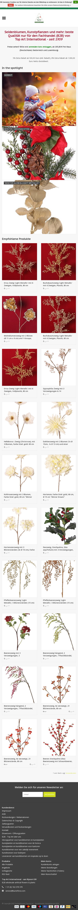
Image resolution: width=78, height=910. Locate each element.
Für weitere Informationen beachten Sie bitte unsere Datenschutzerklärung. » (43, 5)
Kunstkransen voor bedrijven (14, 853)
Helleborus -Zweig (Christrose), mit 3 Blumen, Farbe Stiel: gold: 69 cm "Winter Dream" (19, 442)
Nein (10, 5)
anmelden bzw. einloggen (40, 47)
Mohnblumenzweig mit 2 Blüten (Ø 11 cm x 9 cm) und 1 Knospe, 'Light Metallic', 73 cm (18, 337)
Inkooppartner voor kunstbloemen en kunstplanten (23, 840)
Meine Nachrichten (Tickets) (52, 871)
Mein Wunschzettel (49, 874)
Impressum (6, 811)
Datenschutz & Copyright (12, 820)
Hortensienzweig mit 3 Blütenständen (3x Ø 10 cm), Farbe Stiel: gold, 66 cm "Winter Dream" (19, 548)
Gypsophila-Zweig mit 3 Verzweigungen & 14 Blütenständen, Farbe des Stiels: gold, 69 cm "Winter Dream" (57, 389)
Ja (75, 2)
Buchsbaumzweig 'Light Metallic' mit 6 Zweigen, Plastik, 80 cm (57, 284)
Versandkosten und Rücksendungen (16, 827)
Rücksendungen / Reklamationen (15, 817)
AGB (4, 814)
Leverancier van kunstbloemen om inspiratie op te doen (25, 856)
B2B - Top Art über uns (11, 836)
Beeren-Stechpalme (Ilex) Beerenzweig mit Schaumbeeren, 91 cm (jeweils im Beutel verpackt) (58, 760)
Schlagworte (7, 871)
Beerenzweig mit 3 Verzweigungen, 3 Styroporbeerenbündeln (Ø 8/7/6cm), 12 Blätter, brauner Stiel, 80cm (19, 654)
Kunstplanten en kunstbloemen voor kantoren (21, 846)
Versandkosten (71, 773)
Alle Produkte (7, 864)
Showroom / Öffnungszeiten (13, 833)
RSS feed (5, 874)
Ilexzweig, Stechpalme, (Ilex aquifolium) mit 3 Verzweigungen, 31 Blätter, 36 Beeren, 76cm (58, 548)
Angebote (6, 867)
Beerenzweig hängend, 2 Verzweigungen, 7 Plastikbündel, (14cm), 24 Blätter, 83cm (57, 654)
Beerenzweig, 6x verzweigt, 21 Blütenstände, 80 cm (56, 707)
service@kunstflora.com (15, 891)
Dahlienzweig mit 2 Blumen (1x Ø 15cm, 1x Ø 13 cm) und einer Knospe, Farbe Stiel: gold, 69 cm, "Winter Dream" (58, 442)
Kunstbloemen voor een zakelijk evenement (20, 849)
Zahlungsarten (8, 824)
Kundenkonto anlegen (50, 864)
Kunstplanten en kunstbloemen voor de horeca (21, 843)
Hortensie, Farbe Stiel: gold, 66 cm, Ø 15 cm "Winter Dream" (58, 495)
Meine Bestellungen (49, 867)
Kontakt (5, 830)
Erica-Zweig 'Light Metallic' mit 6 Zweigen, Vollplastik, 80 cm (18, 284)
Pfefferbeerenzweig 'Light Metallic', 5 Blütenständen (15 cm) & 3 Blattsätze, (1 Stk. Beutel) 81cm (19, 601)
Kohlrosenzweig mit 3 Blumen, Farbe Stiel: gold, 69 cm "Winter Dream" (18, 495)
